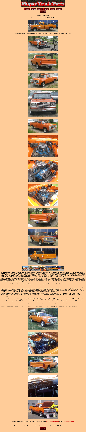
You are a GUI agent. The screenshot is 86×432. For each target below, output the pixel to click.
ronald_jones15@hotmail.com (52, 421)
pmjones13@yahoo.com (69, 421)
